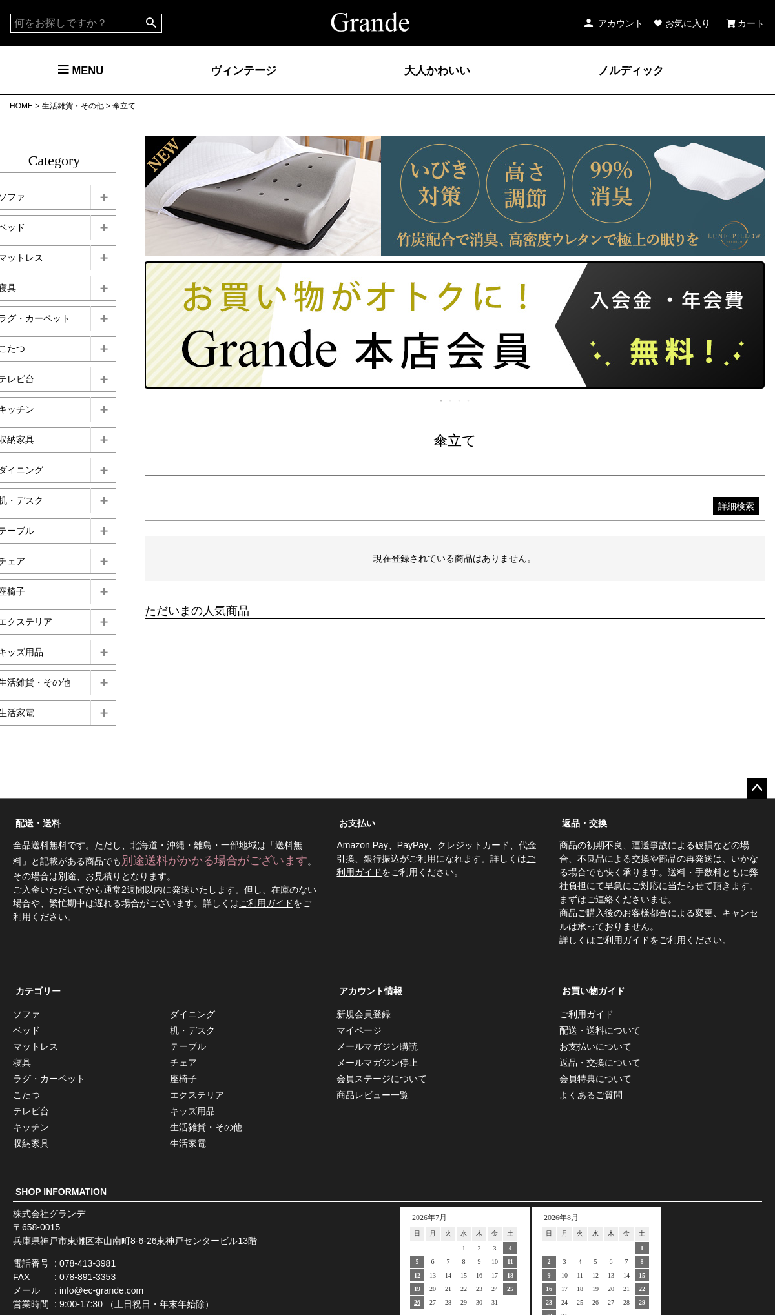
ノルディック (631, 70)
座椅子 (183, 1079)
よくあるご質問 (591, 1095)
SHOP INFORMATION (61, 1192)
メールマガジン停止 (377, 1062)
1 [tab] (442, 400)
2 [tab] (451, 400)
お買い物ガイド (593, 991)
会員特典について (595, 1079)
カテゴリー (38, 991)
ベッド (26, 1030)
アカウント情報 (370, 991)
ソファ (26, 1014)
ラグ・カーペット (49, 1079)
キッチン (31, 1127)
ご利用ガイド (266, 903)
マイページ (359, 1030)
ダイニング (192, 1014)
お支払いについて (595, 1046)
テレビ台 (31, 1111)
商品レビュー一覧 (372, 1095)
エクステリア (197, 1095)
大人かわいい (437, 70)
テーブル (188, 1046)
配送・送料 (38, 823)
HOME (21, 105)
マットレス (35, 1046)
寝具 (22, 1062)
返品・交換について (600, 1062)
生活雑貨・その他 (73, 105)
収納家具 (31, 1143)
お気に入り (682, 23)
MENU (80, 70)
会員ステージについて (381, 1079)
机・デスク (192, 1030)
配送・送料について (600, 1030)
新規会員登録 (363, 1014)
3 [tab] (460, 400)
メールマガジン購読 (377, 1046)
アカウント (613, 23)
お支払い (357, 823)
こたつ (26, 1095)
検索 (151, 23)
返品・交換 (584, 823)
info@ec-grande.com (101, 1290)
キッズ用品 (192, 1111)
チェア (183, 1062)
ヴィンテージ (243, 70)
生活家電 (188, 1143)
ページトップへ (757, 788)
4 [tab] (469, 400)
